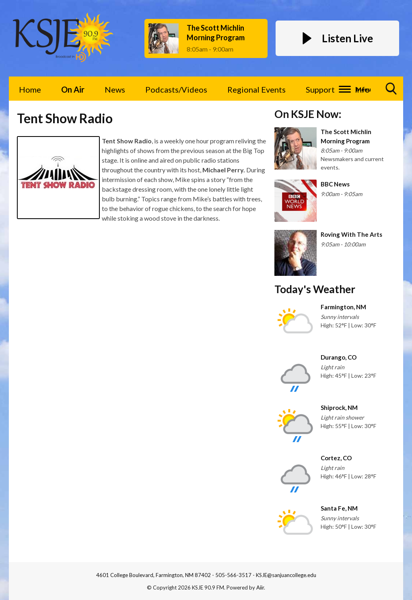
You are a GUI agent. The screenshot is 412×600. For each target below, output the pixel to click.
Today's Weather (314, 289)
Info (362, 89)
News (115, 89)
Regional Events (256, 89)
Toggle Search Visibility (391, 92)
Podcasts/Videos (176, 89)
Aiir (260, 587)
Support (320, 89)
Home (30, 89)
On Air (72, 89)
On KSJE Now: (307, 114)
